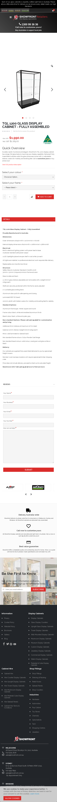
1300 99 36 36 (30, 24)
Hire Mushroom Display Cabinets (12, 691)
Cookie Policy (9, 622)
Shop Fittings (37, 673)
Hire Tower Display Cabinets (14, 686)
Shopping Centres (38, 728)
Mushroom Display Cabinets (41, 639)
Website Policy (9, 626)
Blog (6, 639)
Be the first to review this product (24, 131)
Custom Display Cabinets (40, 647)
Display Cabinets (37, 618)
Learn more (34, 794)
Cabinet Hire (8, 673)
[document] (28, 794)
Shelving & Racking (39, 677)
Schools (11, 10)
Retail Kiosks (36, 682)
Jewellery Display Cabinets (41, 651)
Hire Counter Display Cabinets (15, 677)
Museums (17, 10)
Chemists (35, 716)
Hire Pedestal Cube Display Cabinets (14, 697)
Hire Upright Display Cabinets (14, 682)
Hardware (35, 699)
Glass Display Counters (39, 622)
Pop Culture (36, 707)
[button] (52, 67)
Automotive (36, 703)
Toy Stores (36, 712)
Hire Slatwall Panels (11, 702)
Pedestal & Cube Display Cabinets (40, 664)
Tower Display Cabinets (39, 630)
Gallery (6, 634)
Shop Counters (37, 690)
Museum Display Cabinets (40, 643)
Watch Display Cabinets (39, 659)
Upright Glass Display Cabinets (42, 626)
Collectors (25, 10)
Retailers (4, 10)
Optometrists (37, 720)
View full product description (11, 164)
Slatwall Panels (37, 686)
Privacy (6, 618)
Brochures (8, 630)
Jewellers (35, 732)
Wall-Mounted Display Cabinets (42, 634)
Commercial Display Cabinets (41, 655)
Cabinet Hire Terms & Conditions (11, 707)
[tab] (28, 219)
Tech (34, 724)
